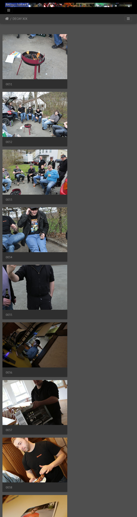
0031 (9, 83)
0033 (9, 140)
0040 (77, 310)
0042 (77, 367)
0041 (9, 367)
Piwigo (75, 510)
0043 (9, 424)
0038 (77, 253)
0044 (77, 424)
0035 (9, 196)
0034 (77, 140)
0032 (77, 83)
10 (92, 497)
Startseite (7, 18)
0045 (9, 481)
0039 (9, 310)
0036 (77, 197)
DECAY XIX (20, 19)
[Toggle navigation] (8, 10)
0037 (9, 253)
